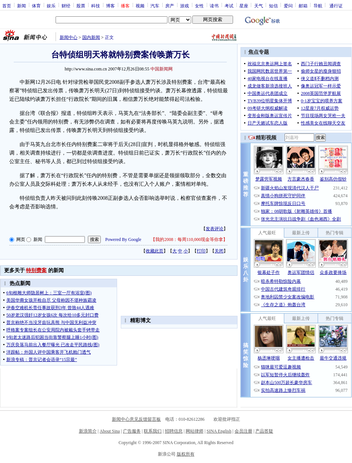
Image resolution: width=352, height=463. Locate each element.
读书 (214, 5)
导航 (317, 5)
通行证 (336, 5)
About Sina (110, 431)
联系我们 (153, 431)
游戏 (184, 5)
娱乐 (51, 5)
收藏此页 (154, 251)
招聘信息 (174, 431)
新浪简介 (88, 431)
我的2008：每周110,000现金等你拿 (189, 239)
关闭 (219, 251)
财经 (66, 5)
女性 (199, 5)
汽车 (154, 5)
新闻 (21, 5)
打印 (201, 251)
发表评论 (214, 228)
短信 (273, 5)
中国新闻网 (161, 69)
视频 (140, 5)
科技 (95, 5)
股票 (80, 5)
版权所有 (186, 454)
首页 (6, 5)
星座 (243, 5)
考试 (229, 5)
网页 (20, 239)
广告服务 (132, 431)
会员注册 (243, 431)
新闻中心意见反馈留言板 (136, 419)
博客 (110, 5)
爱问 (288, 5)
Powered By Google (123, 239)
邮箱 (303, 5)
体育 (36, 5)
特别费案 (36, 270)
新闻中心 (68, 37)
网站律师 (194, 431)
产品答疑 (264, 431)
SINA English (218, 431)
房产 (169, 5)
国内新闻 (91, 37)
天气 (258, 5)
